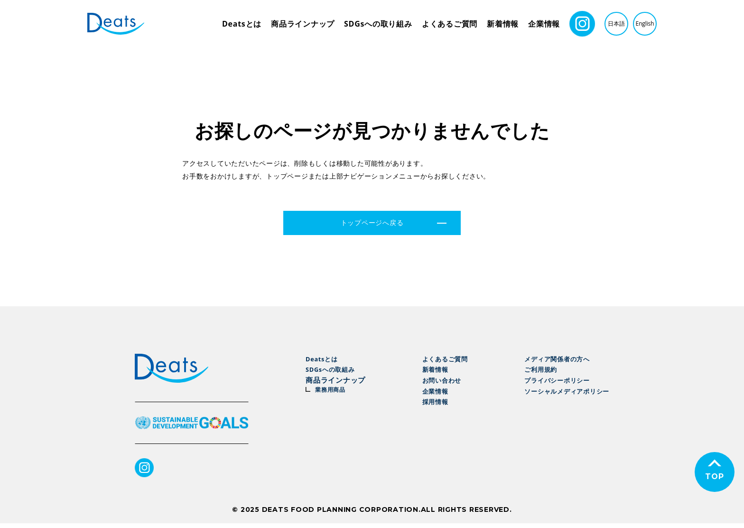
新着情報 (503, 24)
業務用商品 (332, 398)
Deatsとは (241, 24)
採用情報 (428, 415)
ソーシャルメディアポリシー (560, 402)
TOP (714, 476)
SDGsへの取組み (334, 377)
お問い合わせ (435, 390)
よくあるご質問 (449, 24)
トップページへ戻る (372, 225)
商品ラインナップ (303, 24)
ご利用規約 (530, 377)
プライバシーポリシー (549, 390)
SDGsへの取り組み (378, 24)
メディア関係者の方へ (549, 364)
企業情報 (544, 24)
